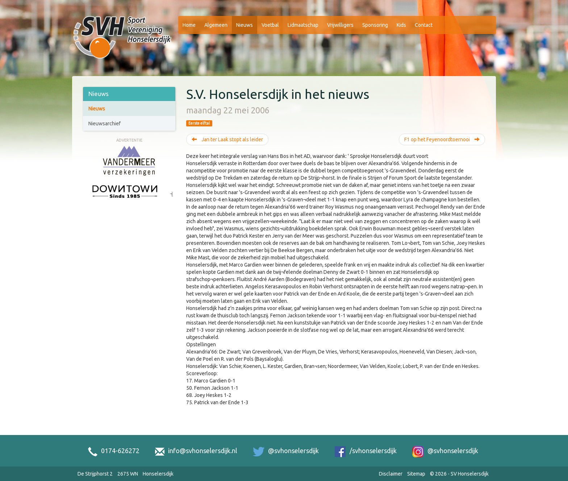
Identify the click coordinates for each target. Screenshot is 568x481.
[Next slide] (169, 200)
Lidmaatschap (303, 25)
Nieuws (244, 25)
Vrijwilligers (340, 25)
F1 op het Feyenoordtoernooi (442, 139)
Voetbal (270, 25)
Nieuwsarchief (104, 123)
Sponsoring (375, 25)
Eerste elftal (199, 123)
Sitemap (416, 474)
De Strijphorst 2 (95, 474)
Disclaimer (390, 474)
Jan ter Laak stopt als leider (227, 139)
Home (189, 25)
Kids (401, 25)
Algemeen (215, 25)
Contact (424, 25)
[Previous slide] (89, 200)
